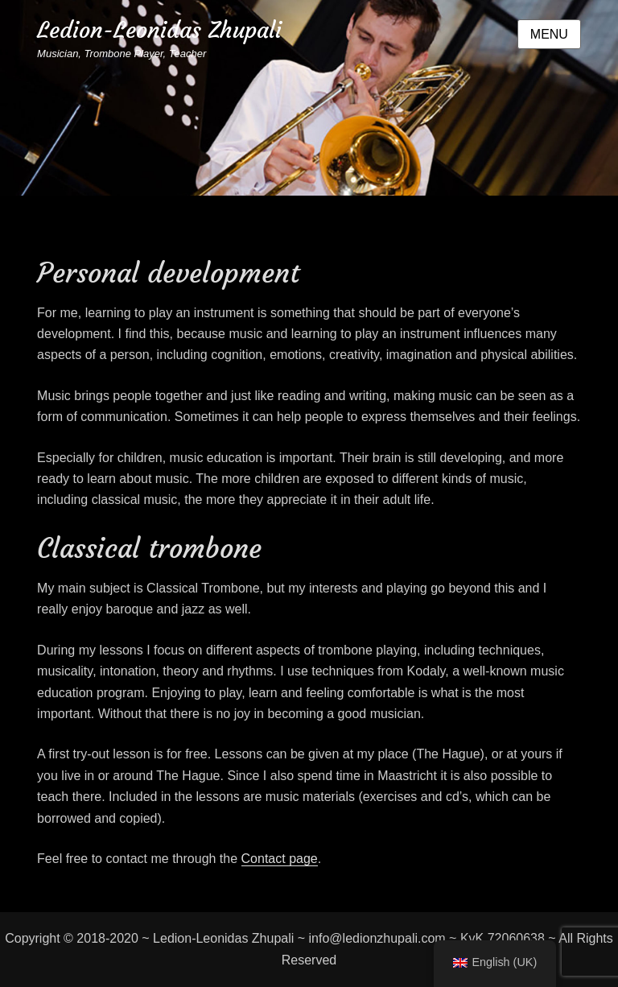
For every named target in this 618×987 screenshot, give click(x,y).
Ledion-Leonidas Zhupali (159, 30)
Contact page (279, 858)
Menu (549, 34)
